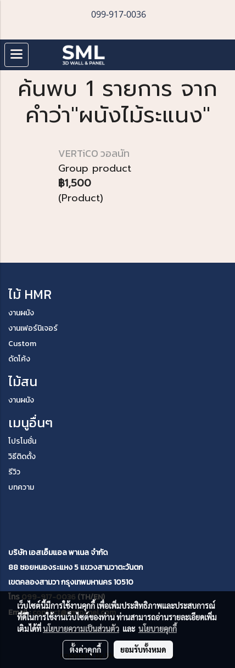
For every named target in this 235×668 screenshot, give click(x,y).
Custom (22, 343)
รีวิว (14, 472)
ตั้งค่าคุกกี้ (85, 649)
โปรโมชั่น (22, 441)
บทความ (21, 487)
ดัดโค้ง (19, 359)
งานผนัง (21, 313)
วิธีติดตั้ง (22, 456)
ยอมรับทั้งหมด (143, 649)
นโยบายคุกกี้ (157, 628)
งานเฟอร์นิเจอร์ (33, 328)
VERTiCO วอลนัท (94, 153)
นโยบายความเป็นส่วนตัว (81, 628)
